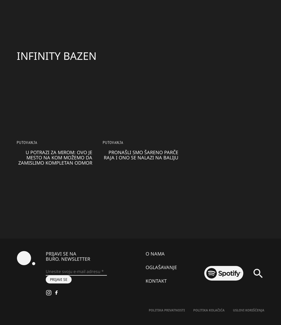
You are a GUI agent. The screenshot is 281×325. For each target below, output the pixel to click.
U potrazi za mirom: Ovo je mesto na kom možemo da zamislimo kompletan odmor (55, 157)
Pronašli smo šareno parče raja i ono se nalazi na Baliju (141, 155)
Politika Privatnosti (167, 310)
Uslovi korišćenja (248, 310)
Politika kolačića (209, 310)
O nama (155, 254)
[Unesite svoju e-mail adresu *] (76, 272)
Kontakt (156, 281)
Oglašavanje (161, 267)
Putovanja (27, 142)
